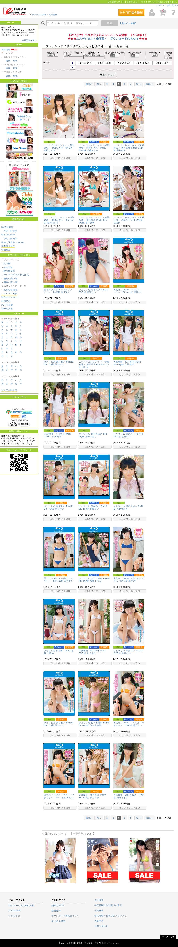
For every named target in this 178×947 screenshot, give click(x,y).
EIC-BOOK (15, 911)
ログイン (160, 5)
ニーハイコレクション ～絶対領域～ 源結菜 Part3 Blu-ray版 (94, 364)
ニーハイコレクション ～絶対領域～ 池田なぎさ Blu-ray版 (59, 220)
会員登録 (56, 911)
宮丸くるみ (95, 581)
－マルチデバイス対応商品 (15, 275)
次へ (138, 84)
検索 (109, 23)
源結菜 (117, 222)
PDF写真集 (7, 305)
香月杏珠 (121, 150)
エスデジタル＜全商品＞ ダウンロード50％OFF (107, 38)
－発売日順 (7, 267)
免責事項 (99, 921)
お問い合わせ (101, 926)
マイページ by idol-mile (21, 905)
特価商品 (6, 250)
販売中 (13, 231)
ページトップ (168, 937)
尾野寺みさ (91, 436)
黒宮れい (65, 292)
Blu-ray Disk (8, 235)
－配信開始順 (8, 271)
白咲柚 (50, 653)
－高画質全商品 (9, 290)
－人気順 (6, 263)
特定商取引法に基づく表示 (108, 905)
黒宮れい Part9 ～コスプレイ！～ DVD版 (58, 290)
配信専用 (6, 301)
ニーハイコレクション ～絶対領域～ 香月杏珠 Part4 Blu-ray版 (94, 220)
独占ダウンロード (10, 297)
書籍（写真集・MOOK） (14, 242)
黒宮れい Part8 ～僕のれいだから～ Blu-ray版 (59, 579)
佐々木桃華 (95, 725)
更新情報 (6, 49)
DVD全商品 (7, 227)
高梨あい (94, 509)
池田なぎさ (49, 150)
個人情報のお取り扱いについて (110, 916)
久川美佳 (129, 364)
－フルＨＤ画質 (9, 293)
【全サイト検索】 (128, 23)
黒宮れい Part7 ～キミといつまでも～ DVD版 (129, 724)
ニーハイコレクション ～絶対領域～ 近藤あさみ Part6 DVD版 (94, 148)
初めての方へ (172, 5)
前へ (99, 84)
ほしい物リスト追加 (60, 158)
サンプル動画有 (9, 390)
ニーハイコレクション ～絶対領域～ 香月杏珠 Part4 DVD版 (129, 148)
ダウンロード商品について (65, 916)
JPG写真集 (7, 308)
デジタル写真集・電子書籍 (44, 15)
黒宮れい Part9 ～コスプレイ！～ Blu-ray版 (128, 290)
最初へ (89, 84)
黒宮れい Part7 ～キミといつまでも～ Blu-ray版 (59, 796)
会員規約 (99, 910)
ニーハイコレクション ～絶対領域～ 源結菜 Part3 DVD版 (129, 218)
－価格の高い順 (9, 282)
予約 (6, 231)
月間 (15, 61)
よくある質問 (58, 921)
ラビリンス (14, 916)
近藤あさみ (92, 150)
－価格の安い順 (9, 278)
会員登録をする (29, 40)
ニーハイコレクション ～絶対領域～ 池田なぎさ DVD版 (59, 146)
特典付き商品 (8, 246)
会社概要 (99, 900)
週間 (8, 61)
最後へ (149, 84)
